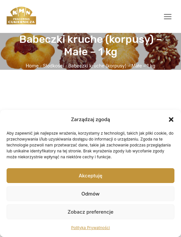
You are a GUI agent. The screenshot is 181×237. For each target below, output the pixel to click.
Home (32, 65)
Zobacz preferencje (91, 212)
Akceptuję (90, 175)
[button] (171, 119)
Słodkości (53, 65)
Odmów (90, 194)
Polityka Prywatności (90, 227)
